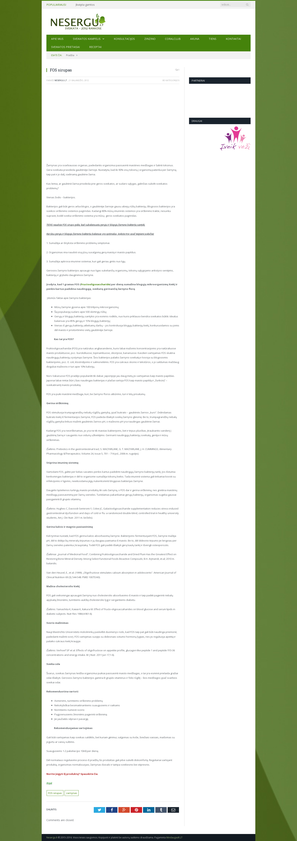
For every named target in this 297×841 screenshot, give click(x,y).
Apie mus (57, 39)
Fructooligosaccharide (95, 284)
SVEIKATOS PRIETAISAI (65, 47)
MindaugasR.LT (174, 837)
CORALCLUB (173, 39)
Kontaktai (233, 39)
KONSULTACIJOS (124, 39)
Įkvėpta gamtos (85, 4)
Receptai (95, 47)
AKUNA (194, 39)
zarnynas (71, 793)
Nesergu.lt (61, 80)
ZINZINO (150, 39)
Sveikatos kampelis (87, 39)
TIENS (212, 39)
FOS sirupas (55, 793)
